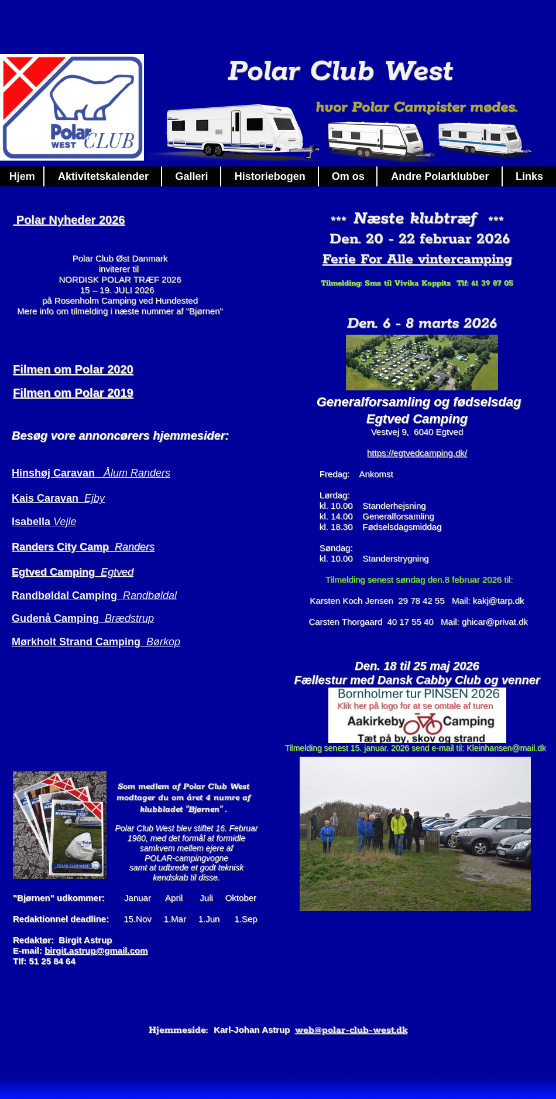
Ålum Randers (137, 473)
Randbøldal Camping (67, 595)
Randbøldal (150, 595)
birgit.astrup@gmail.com (95, 950)
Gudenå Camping (58, 618)
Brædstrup (129, 618)
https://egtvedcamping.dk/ (417, 453)
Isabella (32, 522)
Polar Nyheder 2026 (69, 219)
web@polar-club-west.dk (351, 1030)
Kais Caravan (48, 498)
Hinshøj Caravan (58, 473)
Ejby (94, 498)
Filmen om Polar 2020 (73, 369)
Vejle (64, 522)
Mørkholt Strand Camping (79, 642)
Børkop (163, 642)
